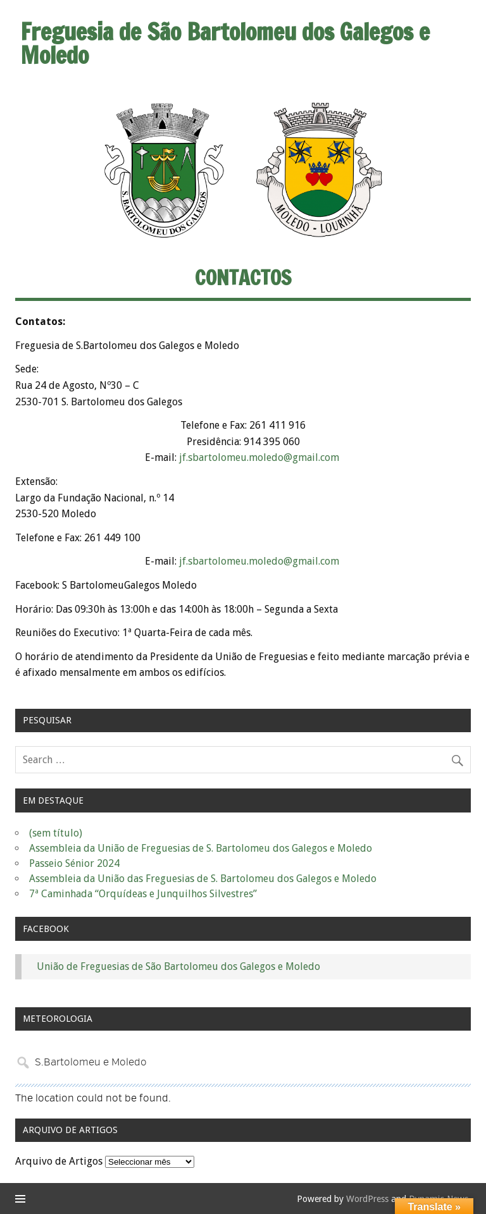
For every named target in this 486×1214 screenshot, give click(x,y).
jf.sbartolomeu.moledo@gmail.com (260, 457)
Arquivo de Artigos (59, 1161)
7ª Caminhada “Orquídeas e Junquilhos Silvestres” (143, 894)
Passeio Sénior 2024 (74, 863)
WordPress (367, 1199)
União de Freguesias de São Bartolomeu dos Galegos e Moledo (178, 966)
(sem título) (55, 833)
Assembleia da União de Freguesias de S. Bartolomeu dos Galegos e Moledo (200, 848)
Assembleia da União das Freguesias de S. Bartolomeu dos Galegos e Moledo (203, 879)
